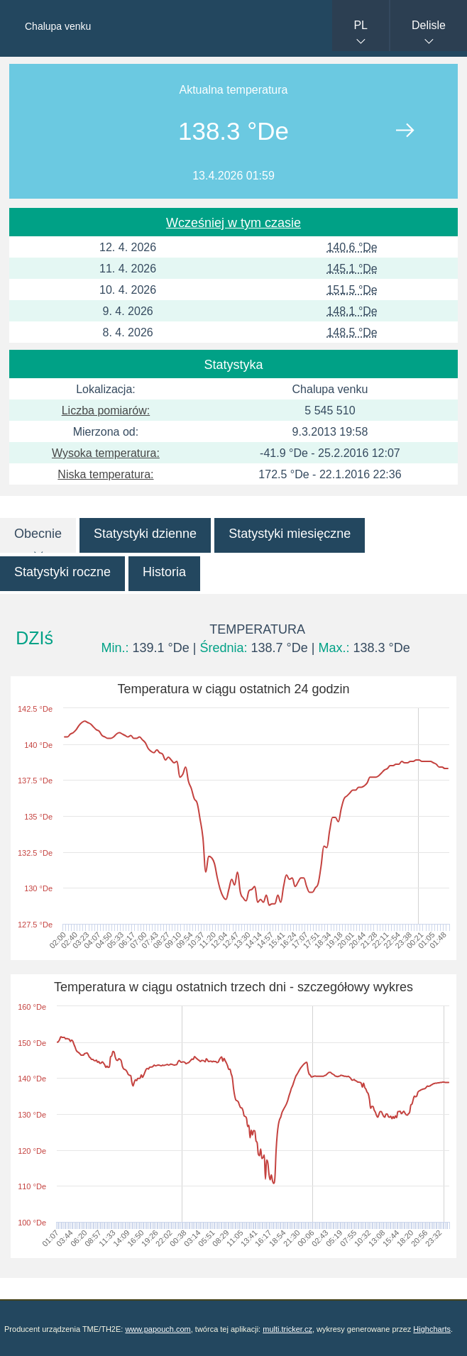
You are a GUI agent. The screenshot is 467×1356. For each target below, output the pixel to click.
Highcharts (432, 1329)
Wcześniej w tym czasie (233, 223)
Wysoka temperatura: (106, 453)
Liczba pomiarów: (106, 410)
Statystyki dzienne (145, 534)
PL (360, 25)
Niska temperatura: (105, 474)
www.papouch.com (157, 1329)
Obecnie (38, 534)
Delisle (429, 25)
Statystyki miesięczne (290, 534)
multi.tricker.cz (287, 1329)
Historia (164, 572)
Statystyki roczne (62, 572)
